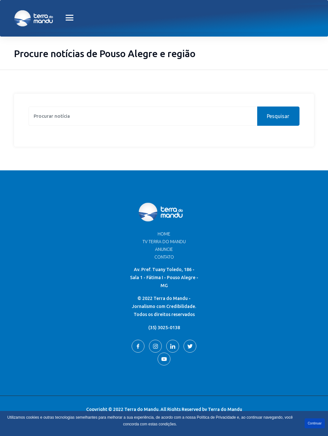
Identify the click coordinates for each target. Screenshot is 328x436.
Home (164, 233)
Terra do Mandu (225, 409)
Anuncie (164, 249)
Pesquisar (278, 116)
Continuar (315, 423)
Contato (164, 257)
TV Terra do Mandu (164, 241)
